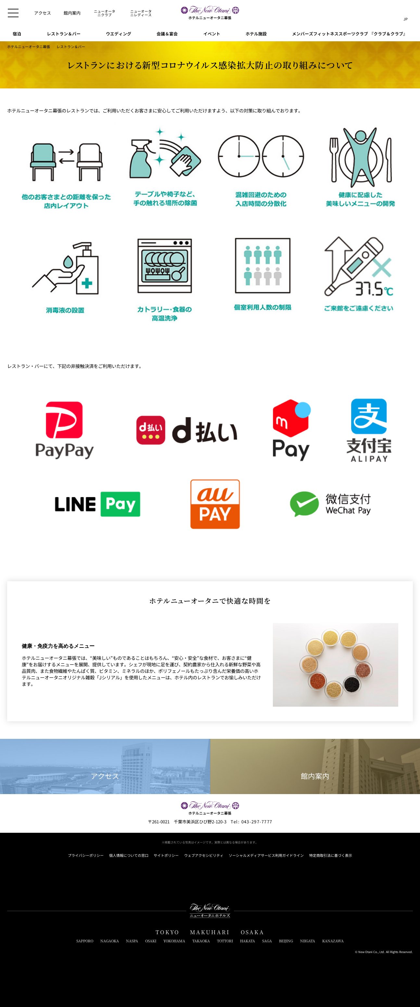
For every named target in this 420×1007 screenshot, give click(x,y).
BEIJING (286, 941)
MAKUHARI (210, 932)
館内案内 (315, 766)
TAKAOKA (201, 941)
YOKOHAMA (174, 941)
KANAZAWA (333, 941)
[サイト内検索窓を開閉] (393, 13)
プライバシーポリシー (86, 855)
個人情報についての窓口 (128, 855)
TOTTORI (225, 941)
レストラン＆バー (71, 47)
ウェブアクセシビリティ (203, 855)
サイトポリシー (166, 855)
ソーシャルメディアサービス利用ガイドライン (266, 855)
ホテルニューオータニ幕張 (28, 47)
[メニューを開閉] (13, 13)
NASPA (132, 941)
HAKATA (247, 941)
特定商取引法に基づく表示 (330, 855)
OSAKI (150, 941)
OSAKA (252, 932)
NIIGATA (307, 941)
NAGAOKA (109, 941)
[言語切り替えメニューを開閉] (405, 13)
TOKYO (167, 932)
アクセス (105, 766)
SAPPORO (84, 941)
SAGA (267, 941)
